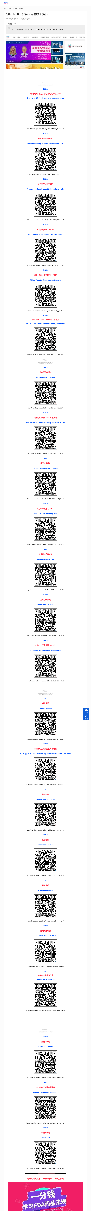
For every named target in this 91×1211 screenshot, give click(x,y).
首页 (5, 8)
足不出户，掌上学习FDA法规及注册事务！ (50, 29)
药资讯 (28, 19)
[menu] (85, 3)
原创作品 (23, 19)
